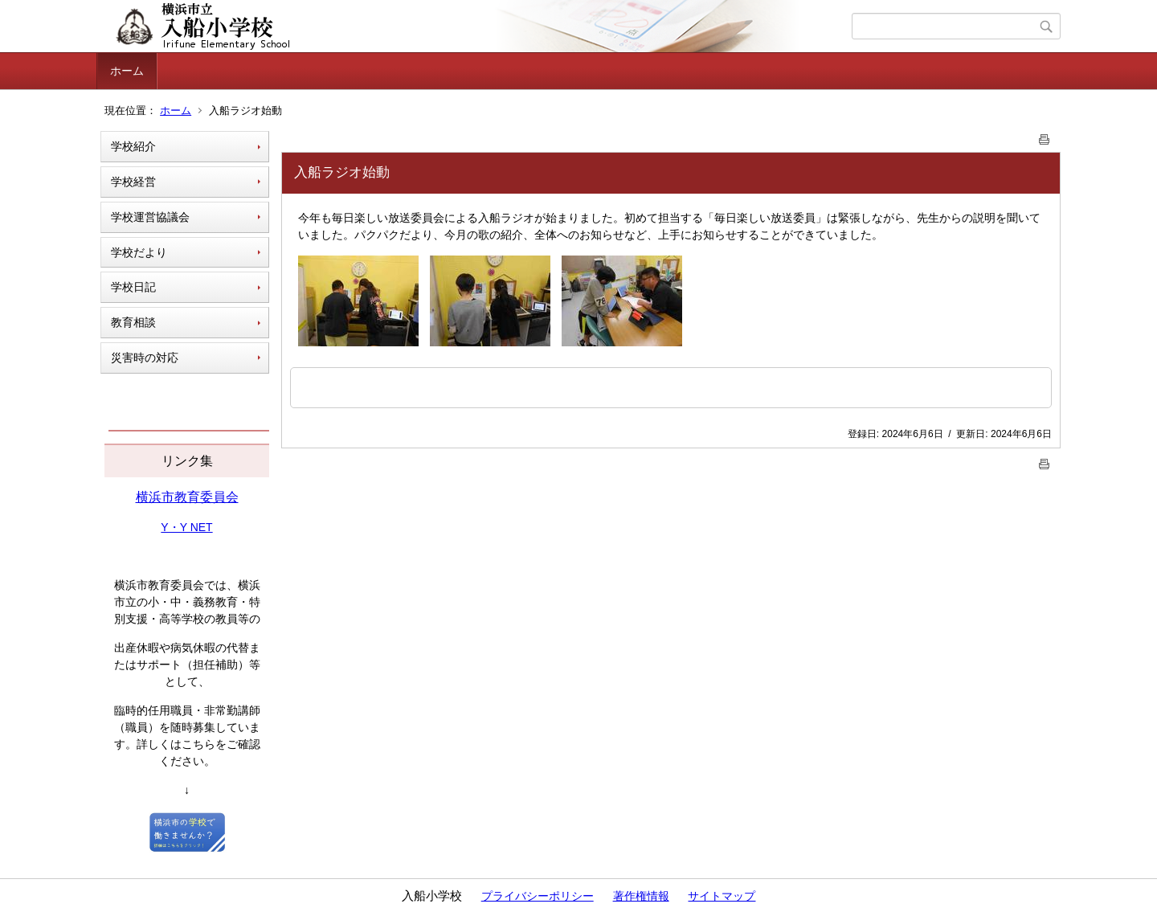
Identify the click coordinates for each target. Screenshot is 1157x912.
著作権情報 (641, 896)
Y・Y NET (186, 527)
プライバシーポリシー (537, 896)
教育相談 (133, 322)
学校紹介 (133, 146)
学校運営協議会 (150, 217)
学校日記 (133, 286)
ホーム (127, 70)
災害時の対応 (144, 357)
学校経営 (133, 181)
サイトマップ (721, 896)
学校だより (139, 252)
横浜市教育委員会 (187, 497)
